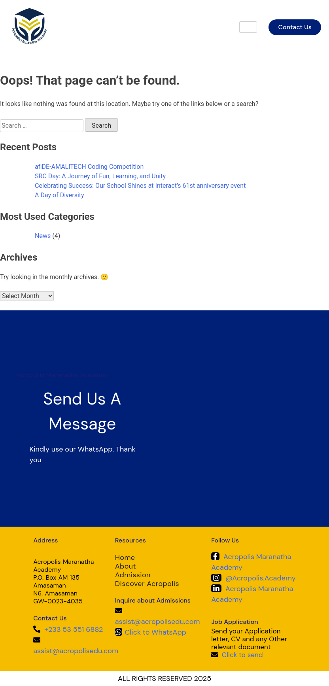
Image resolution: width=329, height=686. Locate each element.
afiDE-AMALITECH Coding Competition (89, 166)
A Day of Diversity (59, 195)
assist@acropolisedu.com (75, 651)
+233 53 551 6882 (73, 629)
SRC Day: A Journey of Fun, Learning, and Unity (100, 176)
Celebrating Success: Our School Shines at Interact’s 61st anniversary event (140, 185)
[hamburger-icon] (248, 27)
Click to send (242, 654)
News (43, 236)
